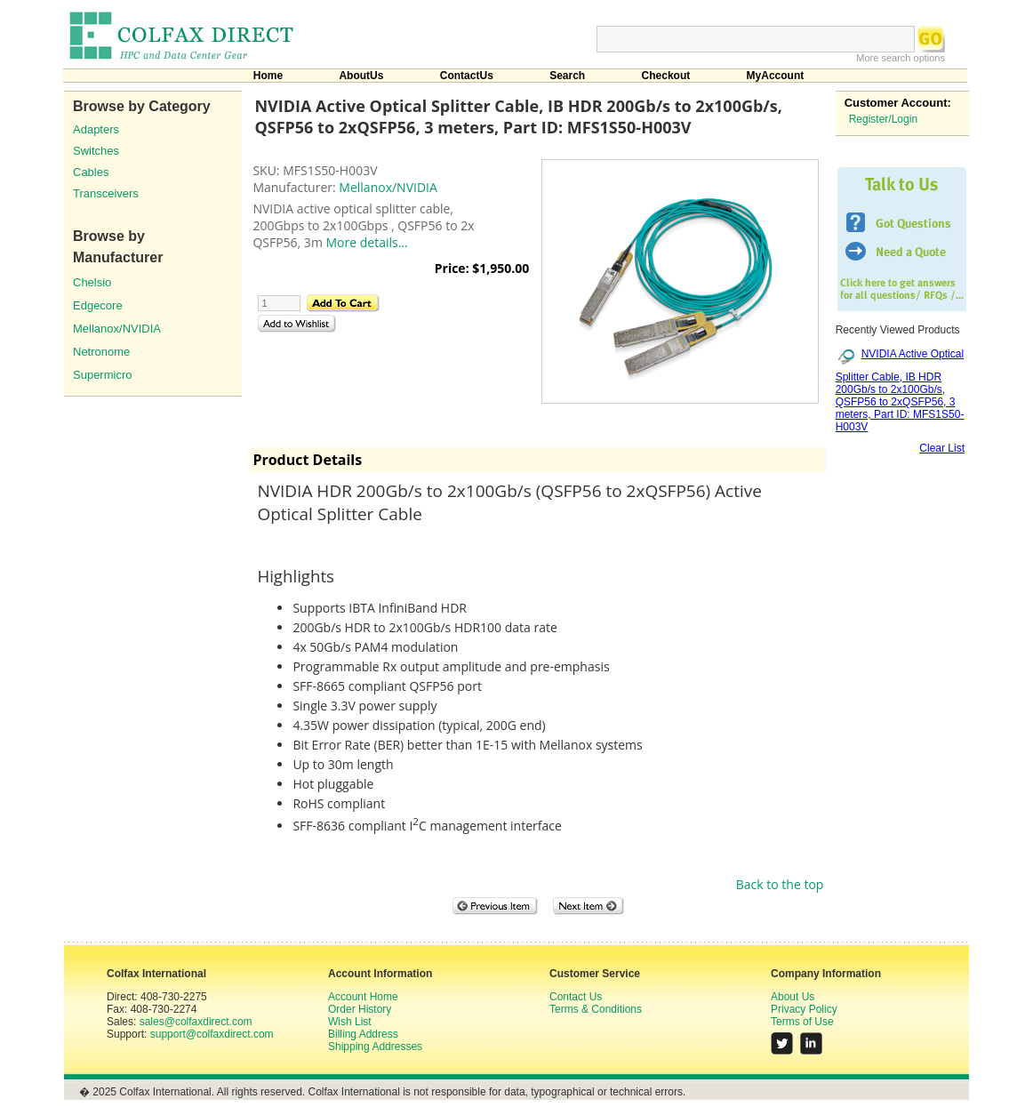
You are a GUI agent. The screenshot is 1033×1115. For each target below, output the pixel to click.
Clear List (942, 448)
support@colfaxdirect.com (212, 1034)
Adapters (96, 129)
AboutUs (361, 75)
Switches (96, 150)
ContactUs (466, 75)
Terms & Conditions (595, 1009)
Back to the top (780, 884)
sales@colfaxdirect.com (196, 1021)
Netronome (101, 351)
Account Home (363, 997)
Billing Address (363, 1034)
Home (268, 75)
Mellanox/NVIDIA (117, 328)
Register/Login (883, 119)
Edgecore (98, 305)
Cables (90, 172)
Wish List (350, 1021)
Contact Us (575, 997)
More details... (366, 242)
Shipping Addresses (375, 1046)
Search (567, 75)
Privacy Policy (804, 1009)
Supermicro (102, 374)
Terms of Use (802, 1021)
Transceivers (106, 193)
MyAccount (776, 75)
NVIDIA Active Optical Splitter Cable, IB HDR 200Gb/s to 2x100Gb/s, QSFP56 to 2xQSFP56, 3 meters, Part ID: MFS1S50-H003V (900, 390)
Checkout (666, 75)
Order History (359, 1009)
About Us (792, 997)
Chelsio (92, 282)
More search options (900, 57)
